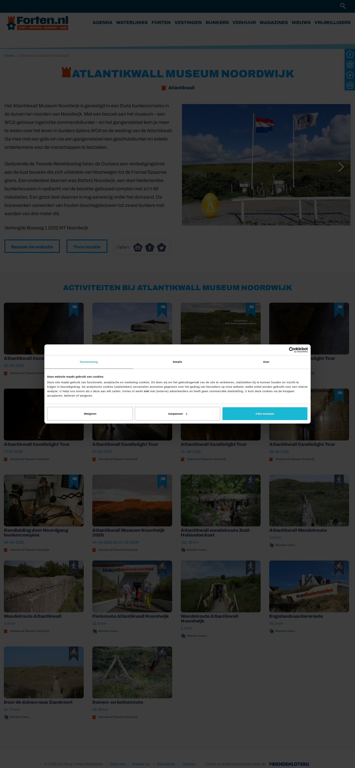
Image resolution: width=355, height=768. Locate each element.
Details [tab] (177, 361)
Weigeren (90, 413)
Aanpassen (177, 413)
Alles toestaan (265, 413)
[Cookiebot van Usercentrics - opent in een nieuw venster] (282, 350)
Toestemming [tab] (89, 361)
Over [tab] (266, 361)
